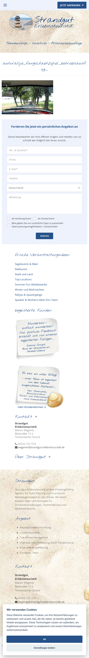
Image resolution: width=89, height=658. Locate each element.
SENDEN (44, 235)
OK (44, 639)
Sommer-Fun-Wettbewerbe (31, 284)
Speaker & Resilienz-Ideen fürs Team (36, 299)
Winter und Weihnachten (29, 289)
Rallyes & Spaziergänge (28, 294)
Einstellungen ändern (44, 648)
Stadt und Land (24, 274)
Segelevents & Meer (26, 264)
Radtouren (21, 269)
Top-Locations (23, 279)
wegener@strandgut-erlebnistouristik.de (41, 447)
